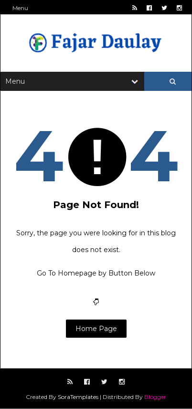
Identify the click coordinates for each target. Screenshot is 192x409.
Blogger (155, 396)
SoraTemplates (78, 396)
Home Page (96, 328)
